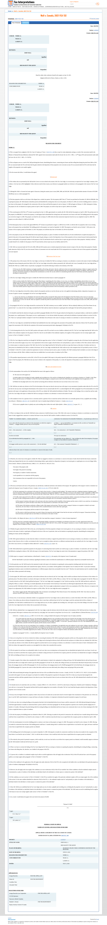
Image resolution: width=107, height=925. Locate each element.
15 (9, 313)
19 (9, 357)
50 (9, 777)
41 (9, 702)
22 (9, 398)
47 (9, 754)
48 (9, 762)
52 (9, 797)
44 (9, 732)
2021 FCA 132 (19, 19)
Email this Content (94, 18)
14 (9, 305)
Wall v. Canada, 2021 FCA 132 (22, 11)
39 (9, 684)
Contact (9, 918)
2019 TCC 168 (50, 152)
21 (9, 386)
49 (9, 769)
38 (9, 672)
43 (9, 722)
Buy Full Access (69, 6)
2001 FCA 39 (32, 518)
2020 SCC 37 (70, 404)
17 (9, 330)
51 (9, 787)
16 (9, 322)
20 (9, 371)
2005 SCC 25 (27, 615)
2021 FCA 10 (69, 401)
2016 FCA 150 (47, 543)
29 (9, 548)
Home (9, 6)
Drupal (97, 919)
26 (9, 518)
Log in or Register (74, 1)
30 (9, 556)
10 (9, 247)
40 (9, 694)
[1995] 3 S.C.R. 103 (43, 488)
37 (9, 660)
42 (9, 714)
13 (9, 291)
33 (9, 597)
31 (9, 564)
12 (9, 277)
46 (9, 747)
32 (9, 576)
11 (9, 261)
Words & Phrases (39, 6)
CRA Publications (27, 6)
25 (9, 485)
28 (9, 538)
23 (9, 413)
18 (9, 340)
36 (9, 650)
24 (9, 458)
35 (9, 638)
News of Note (17, 6)
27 (9, 529)
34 (9, 610)
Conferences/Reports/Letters (54, 6)
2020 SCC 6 (48, 556)
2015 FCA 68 (94, 612)
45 (9, 739)
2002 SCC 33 (25, 401)
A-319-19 (96, 30)
